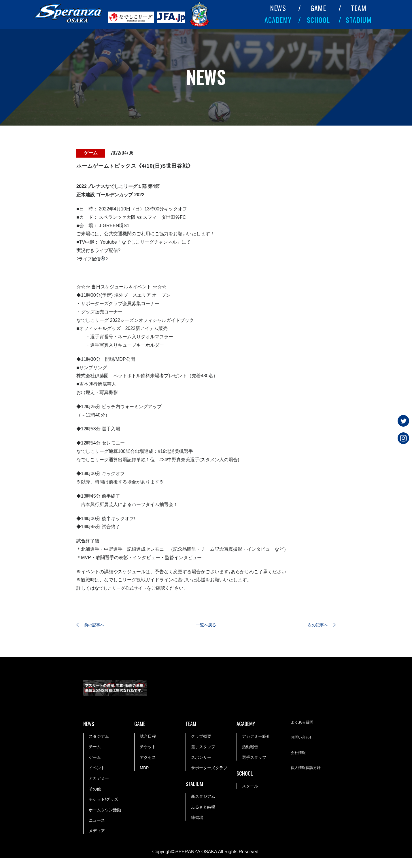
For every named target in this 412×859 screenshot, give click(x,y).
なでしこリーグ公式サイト (122, 588)
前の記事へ (97, 625)
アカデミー (99, 779)
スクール (250, 787)
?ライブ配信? (93, 258)
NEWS (278, 8)
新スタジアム (203, 797)
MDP (144, 768)
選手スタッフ (203, 747)
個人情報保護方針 (307, 769)
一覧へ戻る (206, 625)
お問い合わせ (303, 738)
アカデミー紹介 (256, 737)
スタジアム (99, 737)
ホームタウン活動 (105, 810)
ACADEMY (278, 19)
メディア (97, 831)
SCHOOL (318, 19)
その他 (95, 789)
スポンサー (201, 758)
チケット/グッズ (103, 800)
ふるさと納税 (203, 808)
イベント (97, 768)
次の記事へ (314, 625)
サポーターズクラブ (209, 768)
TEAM (358, 8)
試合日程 (148, 737)
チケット (148, 747)
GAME (318, 8)
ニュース (97, 821)
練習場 (197, 818)
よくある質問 (303, 723)
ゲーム (95, 758)
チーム (95, 747)
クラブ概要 (201, 737)
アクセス (148, 758)
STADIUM (359, 19)
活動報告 (250, 747)
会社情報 (299, 754)
